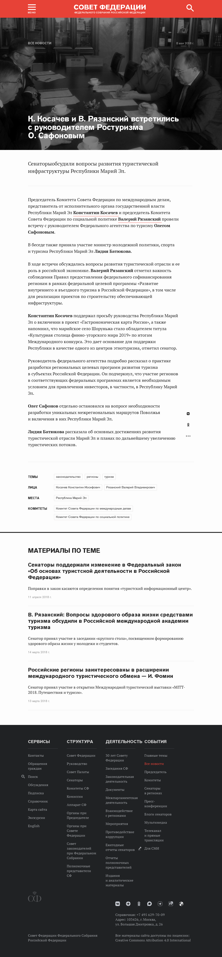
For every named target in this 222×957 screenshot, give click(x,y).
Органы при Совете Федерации (77, 831)
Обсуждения (38, 785)
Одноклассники (188, 425)
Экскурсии (36, 817)
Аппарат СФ (77, 805)
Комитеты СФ (78, 788)
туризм (109, 477)
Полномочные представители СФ (79, 871)
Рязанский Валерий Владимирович (130, 487)
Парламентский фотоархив (181, 904)
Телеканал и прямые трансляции (154, 835)
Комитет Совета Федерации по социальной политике (92, 517)
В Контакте (188, 413)
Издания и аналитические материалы (119, 880)
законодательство (68, 477)
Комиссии (75, 796)
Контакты (36, 755)
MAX (149, 903)
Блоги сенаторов (157, 814)
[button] (32, 9)
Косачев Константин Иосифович (78, 487)
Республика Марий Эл (71, 498)
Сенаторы (75, 780)
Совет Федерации (81, 755)
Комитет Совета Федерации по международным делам (93, 508)
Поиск (33, 776)
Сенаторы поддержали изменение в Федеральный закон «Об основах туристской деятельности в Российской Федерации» (104, 571)
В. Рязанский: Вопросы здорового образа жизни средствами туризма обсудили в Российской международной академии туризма (110, 621)
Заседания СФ (117, 768)
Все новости (39, 43)
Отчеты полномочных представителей (119, 862)
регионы (92, 477)
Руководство (77, 763)
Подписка (36, 793)
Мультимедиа (155, 822)
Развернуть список (188, 436)
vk (117, 903)
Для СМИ (151, 848)
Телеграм (160, 903)
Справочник (38, 801)
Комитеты (152, 780)
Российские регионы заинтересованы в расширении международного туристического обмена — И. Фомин (100, 672)
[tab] (188, 427)
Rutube (170, 903)
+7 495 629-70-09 (151, 914)
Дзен (128, 903)
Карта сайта (37, 809)
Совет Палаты (78, 772)
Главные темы (155, 755)
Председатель (155, 772)
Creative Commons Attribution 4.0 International (153, 940)
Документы (115, 789)
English (33, 826)
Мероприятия (117, 824)
